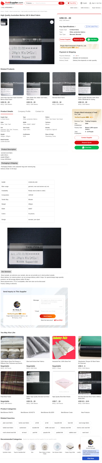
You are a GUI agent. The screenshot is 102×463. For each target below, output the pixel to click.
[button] (2, 447)
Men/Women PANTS (7, 412)
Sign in (94, 3)
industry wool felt (66, 427)
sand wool (85, 432)
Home (2, 11)
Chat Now (90, 458)
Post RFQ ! (58, 320)
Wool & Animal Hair (15, 11)
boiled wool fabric (8, 427)
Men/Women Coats (67, 412)
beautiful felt (58, 423)
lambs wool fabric (24, 423)
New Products (85, 412)
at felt (46, 423)
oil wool (24, 432)
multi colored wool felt (9, 432)
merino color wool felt (83, 427)
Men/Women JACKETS (28, 412)
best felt (70, 423)
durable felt (35, 427)
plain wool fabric (8, 423)
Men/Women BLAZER (47, 412)
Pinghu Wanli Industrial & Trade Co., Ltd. (73, 45)
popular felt (46, 432)
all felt (37, 423)
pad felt (35, 432)
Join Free (98, 3)
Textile (6, 11)
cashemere (22, 427)
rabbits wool (72, 432)
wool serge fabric (84, 423)
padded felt (59, 432)
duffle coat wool (49, 427)
